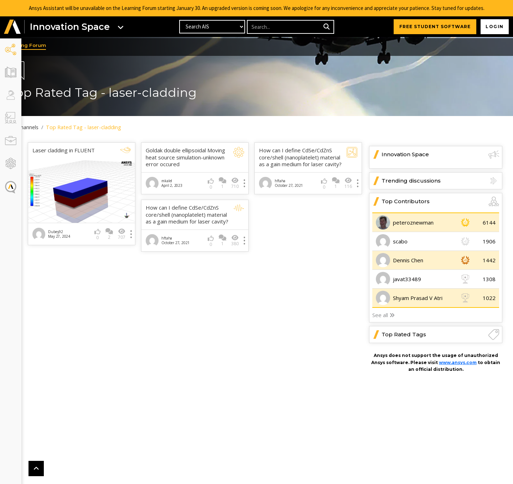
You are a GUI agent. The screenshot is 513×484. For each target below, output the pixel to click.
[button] (12, 27)
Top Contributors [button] (440, 201)
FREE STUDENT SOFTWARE (432, 27)
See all (383, 315)
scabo (400, 241)
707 (136, 230)
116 (348, 191)
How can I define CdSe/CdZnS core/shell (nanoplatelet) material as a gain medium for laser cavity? (302, 161)
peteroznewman (413, 222)
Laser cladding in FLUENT (85, 150)
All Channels (46, 127)
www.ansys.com (458, 362)
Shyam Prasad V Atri (417, 298)
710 (242, 190)
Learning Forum (48, 46)
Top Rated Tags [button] (440, 335)
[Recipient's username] (284, 27)
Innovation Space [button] (440, 154)
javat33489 (407, 279)
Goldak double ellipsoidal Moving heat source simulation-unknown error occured (191, 161)
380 (242, 255)
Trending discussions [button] (440, 181)
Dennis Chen (408, 260)
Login (493, 27)
